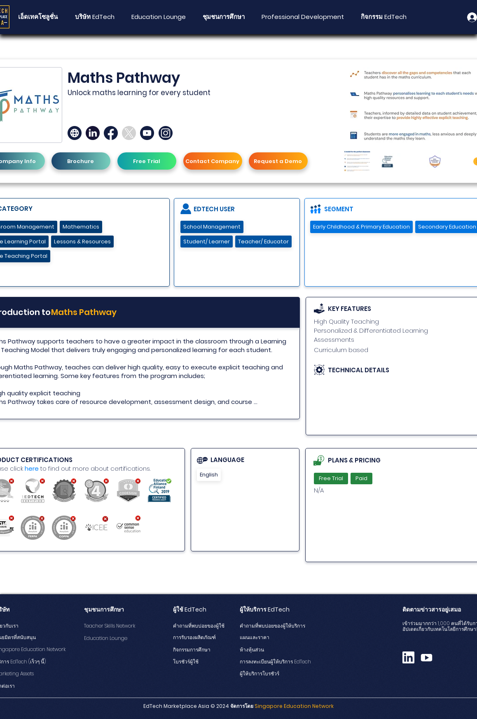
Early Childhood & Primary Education (361, 227)
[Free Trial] (146, 161)
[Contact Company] (212, 161)
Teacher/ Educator (263, 241)
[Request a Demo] (278, 161)
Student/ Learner (206, 241)
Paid (361, 478)
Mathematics (80, 227)
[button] (223, 17)
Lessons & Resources (82, 241)
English (208, 475)
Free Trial (330, 478)
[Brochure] (80, 161)
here (32, 468)
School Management (212, 227)
